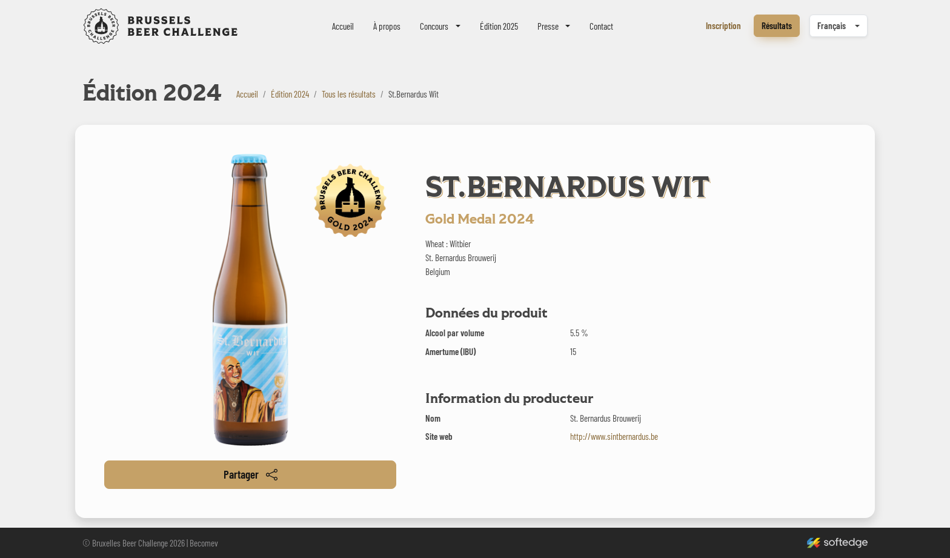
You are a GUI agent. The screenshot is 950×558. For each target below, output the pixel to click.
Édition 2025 (499, 26)
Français (831, 25)
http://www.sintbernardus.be (614, 436)
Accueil (343, 26)
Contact (601, 26)
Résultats (777, 25)
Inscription (723, 25)
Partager (250, 474)
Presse (548, 26)
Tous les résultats (349, 93)
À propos (386, 26)
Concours (434, 26)
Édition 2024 (290, 93)
